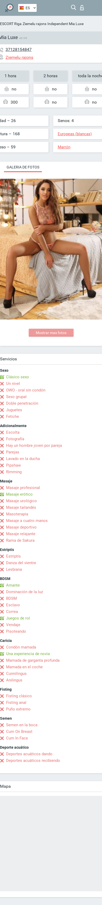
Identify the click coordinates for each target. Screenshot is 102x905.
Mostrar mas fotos (51, 333)
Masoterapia (17, 514)
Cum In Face (17, 738)
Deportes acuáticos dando (29, 754)
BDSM (11, 598)
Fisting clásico (19, 696)
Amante (13, 585)
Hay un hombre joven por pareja (34, 445)
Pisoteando (16, 631)
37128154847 (19, 49)
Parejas (12, 452)
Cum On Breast (19, 731)
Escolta (13, 432)
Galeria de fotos (23, 167)
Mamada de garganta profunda (33, 660)
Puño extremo (18, 709)
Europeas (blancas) (75, 134)
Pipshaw (13, 465)
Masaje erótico (19, 494)
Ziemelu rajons (34, 24)
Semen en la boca (21, 725)
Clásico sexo (17, 377)
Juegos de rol (18, 618)
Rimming (14, 472)
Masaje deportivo (21, 527)
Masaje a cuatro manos (27, 520)
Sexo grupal (16, 396)
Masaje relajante (20, 533)
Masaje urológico (21, 501)
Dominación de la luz (24, 591)
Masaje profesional (23, 487)
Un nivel (13, 383)
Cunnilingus (16, 673)
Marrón (64, 147)
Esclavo (13, 605)
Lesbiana (14, 569)
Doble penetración (22, 403)
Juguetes (14, 410)
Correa (12, 611)
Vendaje (13, 624)
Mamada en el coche (24, 667)
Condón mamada (21, 647)
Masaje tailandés (21, 507)
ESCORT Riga (11, 24)
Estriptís (13, 556)
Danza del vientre (21, 562)
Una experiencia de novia (28, 653)
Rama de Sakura (20, 540)
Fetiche (12, 416)
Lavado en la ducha (23, 458)
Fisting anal (16, 702)
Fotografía (15, 439)
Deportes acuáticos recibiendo (33, 760)
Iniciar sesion (82, 8)
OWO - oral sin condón (25, 390)
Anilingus (14, 680)
